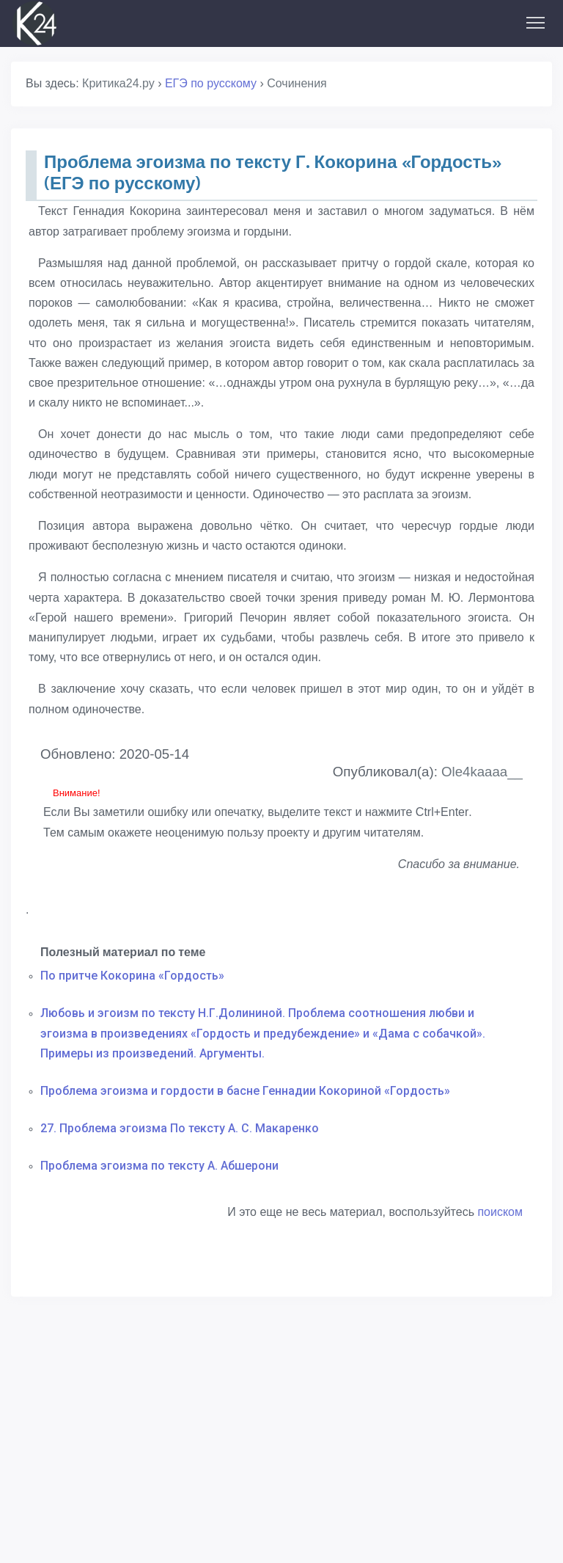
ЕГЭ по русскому (211, 83)
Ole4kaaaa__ (482, 771)
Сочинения (297, 83)
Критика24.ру (118, 83)
